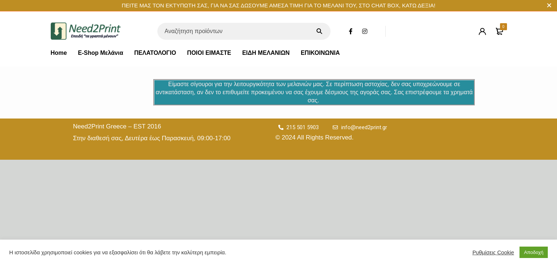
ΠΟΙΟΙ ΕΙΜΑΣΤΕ (209, 53)
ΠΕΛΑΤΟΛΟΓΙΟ (155, 53)
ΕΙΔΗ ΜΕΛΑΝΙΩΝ (266, 53)
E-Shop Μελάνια (100, 53)
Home (59, 53)
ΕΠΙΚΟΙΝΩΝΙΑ (320, 53)
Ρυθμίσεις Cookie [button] (493, 252)
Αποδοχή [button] (533, 252)
